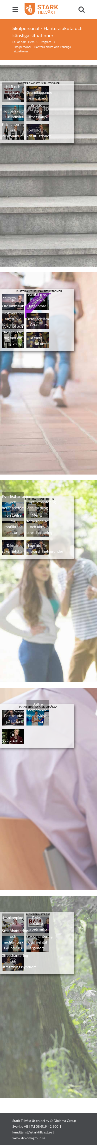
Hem (31, 42)
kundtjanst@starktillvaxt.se (32, 1132)
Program (45, 42)
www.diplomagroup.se (29, 1138)
